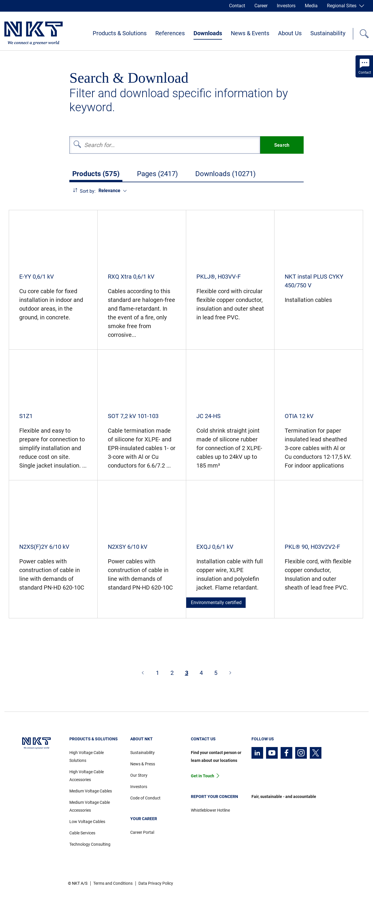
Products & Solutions (120, 33)
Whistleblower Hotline (210, 810)
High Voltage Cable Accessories (86, 775)
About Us (290, 33)
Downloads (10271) (225, 174)
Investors (286, 5)
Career (261, 5)
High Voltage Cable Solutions (86, 756)
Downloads (207, 33)
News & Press (142, 764)
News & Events (250, 33)
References (170, 33)
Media (311, 5)
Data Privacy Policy (155, 883)
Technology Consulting (89, 844)
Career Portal (142, 832)
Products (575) (95, 174)
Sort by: (88, 191)
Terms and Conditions (113, 883)
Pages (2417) (157, 174)
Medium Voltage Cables (90, 791)
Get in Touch (202, 776)
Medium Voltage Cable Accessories (89, 806)
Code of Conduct (145, 798)
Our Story (138, 775)
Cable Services (82, 833)
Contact (237, 5)
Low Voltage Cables (87, 821)
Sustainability (327, 33)
